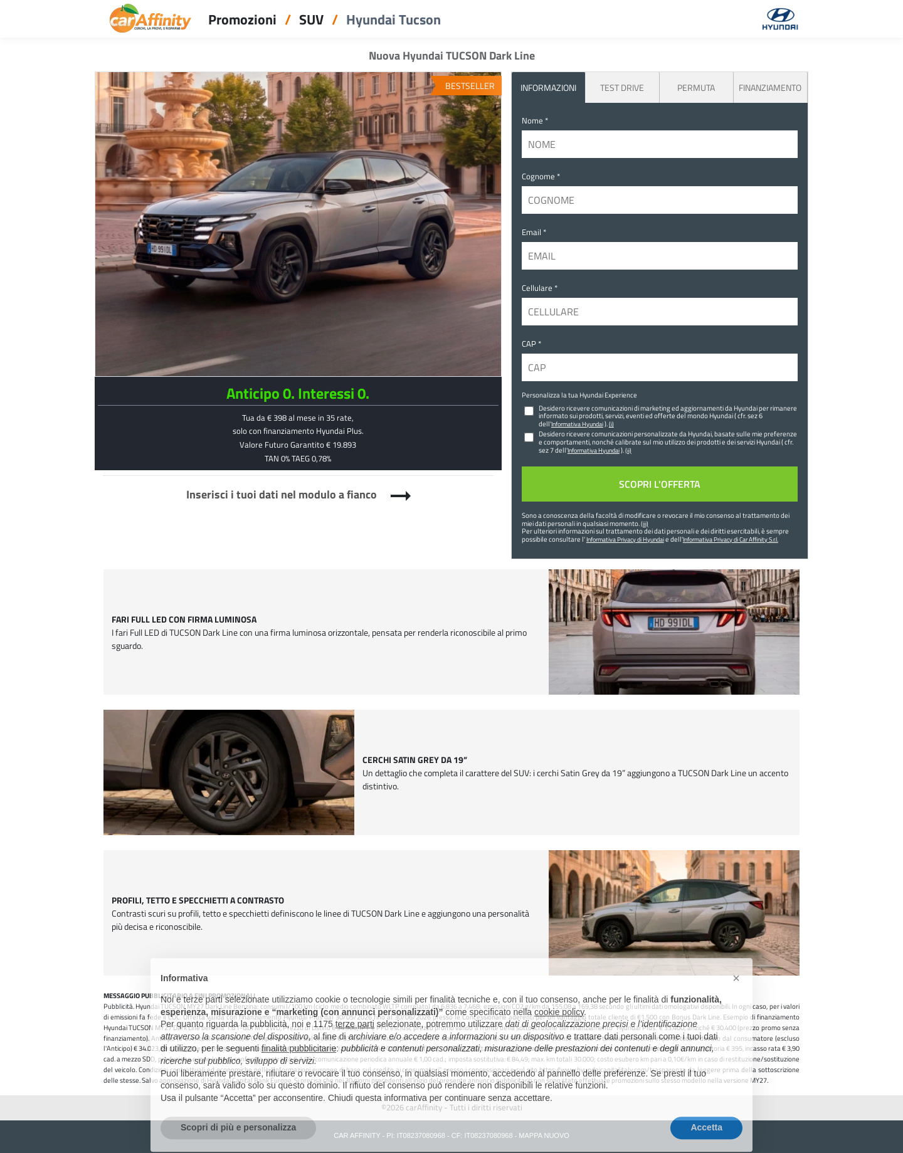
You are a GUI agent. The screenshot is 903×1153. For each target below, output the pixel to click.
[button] (736, 997)
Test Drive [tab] (622, 87)
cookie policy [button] (559, 1031)
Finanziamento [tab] (770, 87)
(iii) (644, 523)
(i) (611, 423)
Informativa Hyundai (577, 423)
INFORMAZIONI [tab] (548, 87)
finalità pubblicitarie (298, 1068)
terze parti (354, 1043)
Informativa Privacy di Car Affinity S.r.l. (730, 539)
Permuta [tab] (696, 87)
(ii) (628, 450)
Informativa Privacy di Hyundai (625, 539)
